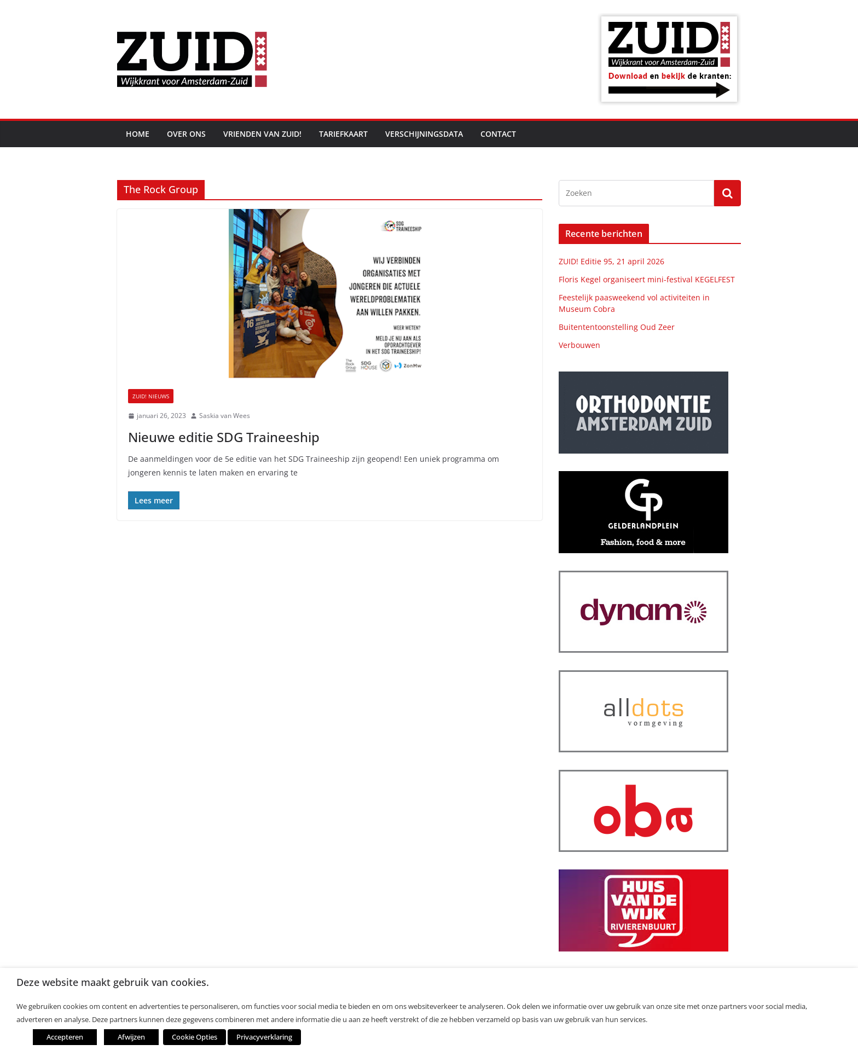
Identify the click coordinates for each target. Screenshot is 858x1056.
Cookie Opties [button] (194, 1037)
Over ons (186, 134)
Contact (498, 134)
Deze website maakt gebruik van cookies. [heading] (112, 982)
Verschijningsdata (424, 134)
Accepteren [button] (65, 1037)
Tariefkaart (343, 134)
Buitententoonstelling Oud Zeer (617, 327)
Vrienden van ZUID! (262, 134)
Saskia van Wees (224, 415)
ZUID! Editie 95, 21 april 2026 (611, 261)
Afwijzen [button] (131, 1037)
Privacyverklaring (264, 1037)
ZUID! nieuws (150, 396)
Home (137, 134)
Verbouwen (579, 345)
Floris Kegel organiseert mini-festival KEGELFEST (647, 279)
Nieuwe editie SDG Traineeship (224, 437)
